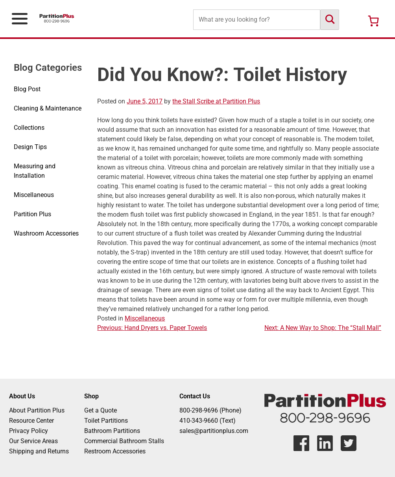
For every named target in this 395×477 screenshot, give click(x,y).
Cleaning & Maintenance (47, 108)
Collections (29, 127)
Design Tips (30, 147)
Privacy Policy (28, 431)
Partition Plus (32, 214)
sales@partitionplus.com (213, 431)
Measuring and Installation (34, 170)
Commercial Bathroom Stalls (124, 441)
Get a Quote (100, 410)
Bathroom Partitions (112, 431)
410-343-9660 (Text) (207, 420)
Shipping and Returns (39, 451)
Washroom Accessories (46, 233)
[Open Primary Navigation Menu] (19, 18)
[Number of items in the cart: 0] (373, 20)
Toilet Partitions (106, 420)
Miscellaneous (34, 195)
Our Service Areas (33, 441)
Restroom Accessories (115, 451)
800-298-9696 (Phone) (210, 410)
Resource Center (31, 420)
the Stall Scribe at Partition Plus (216, 101)
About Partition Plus (37, 410)
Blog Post (27, 89)
